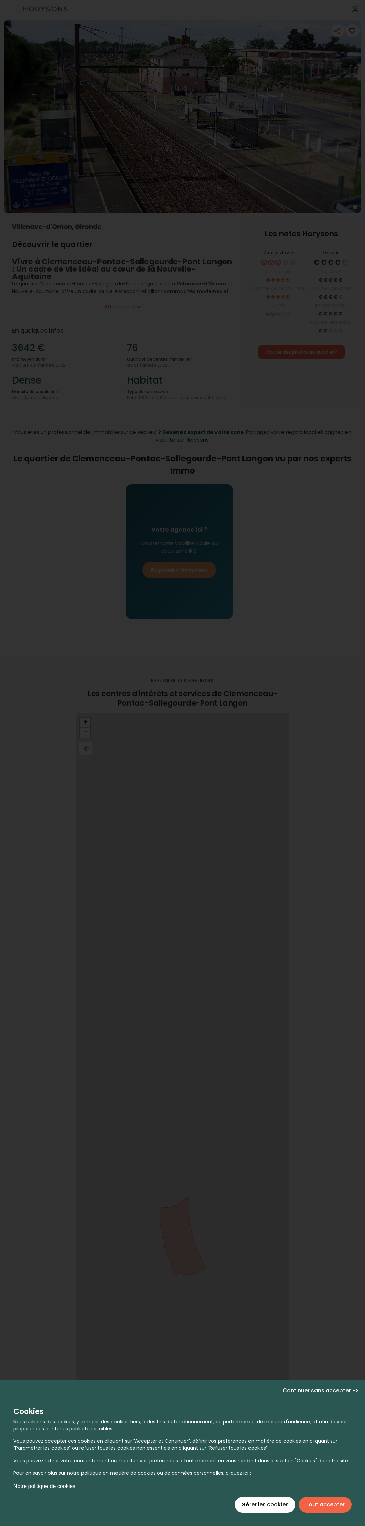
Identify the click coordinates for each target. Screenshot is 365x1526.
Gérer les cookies (265, 1504)
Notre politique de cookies (44, 1486)
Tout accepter (325, 1504)
